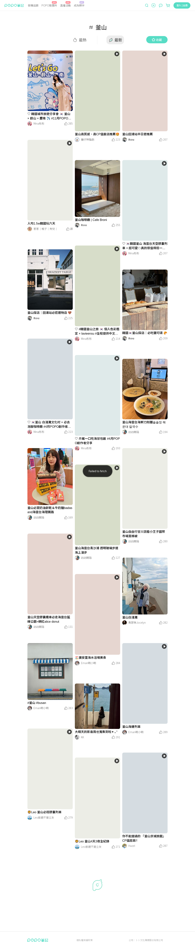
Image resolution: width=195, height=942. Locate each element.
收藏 (157, 39)
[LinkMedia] (50, 81)
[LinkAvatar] (29, 123)
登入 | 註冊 (182, 5)
